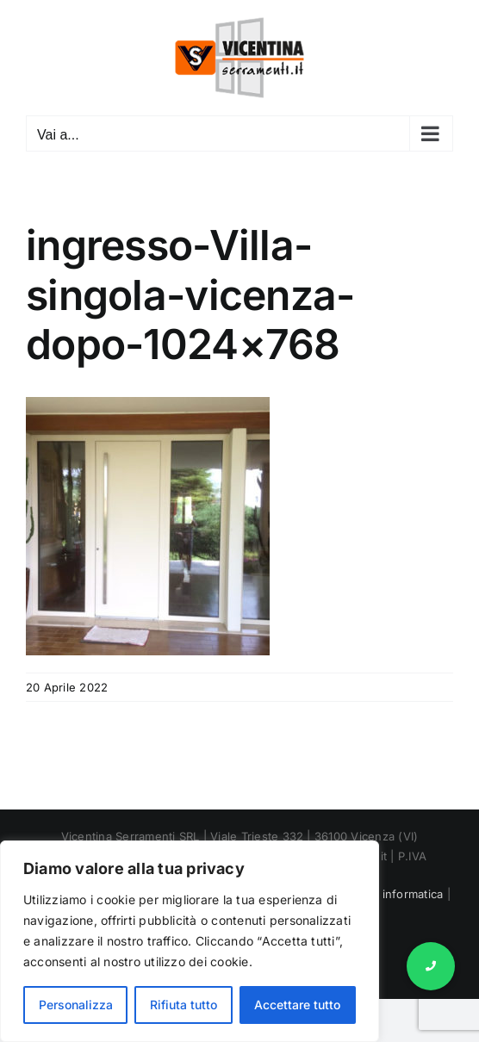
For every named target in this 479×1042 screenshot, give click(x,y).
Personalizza (76, 1004)
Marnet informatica (391, 894)
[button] (431, 966)
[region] (189, 941)
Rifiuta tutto (183, 1004)
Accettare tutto (297, 1004)
